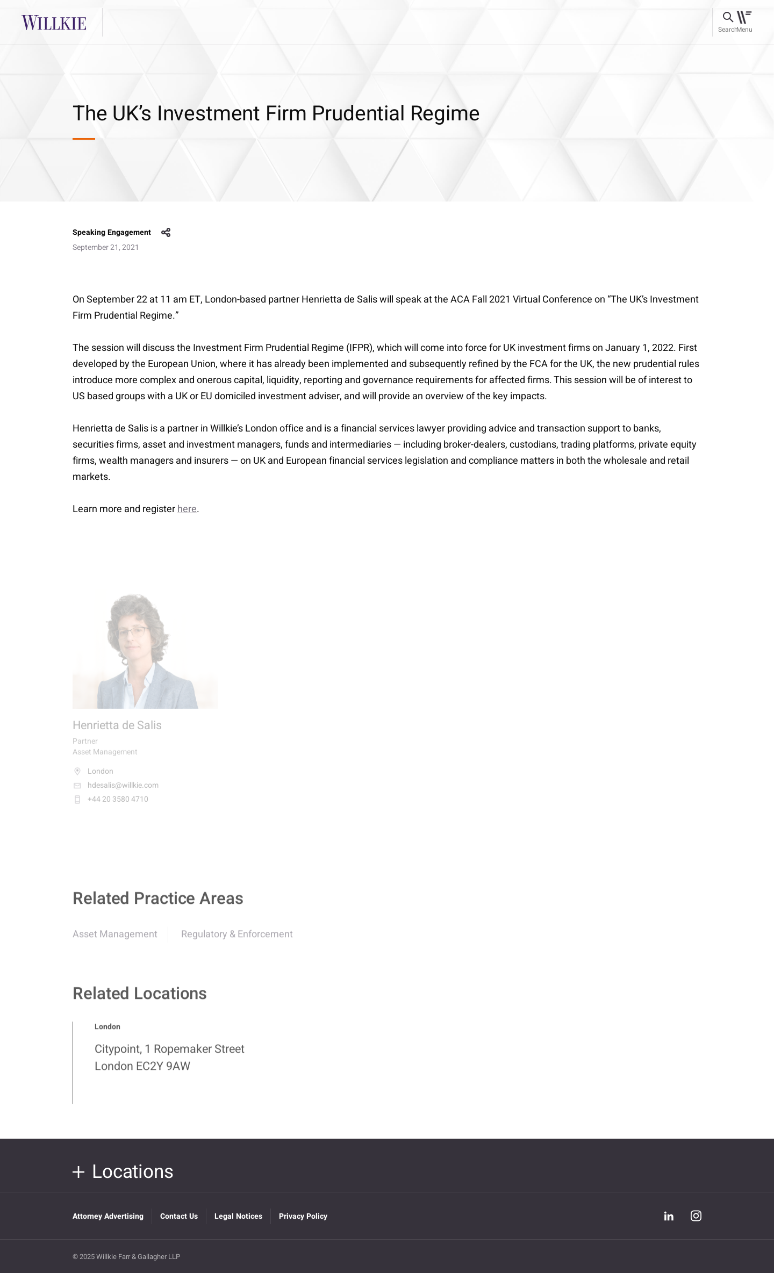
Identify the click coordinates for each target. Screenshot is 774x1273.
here (187, 509)
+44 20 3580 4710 (110, 806)
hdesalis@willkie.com (116, 792)
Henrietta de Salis (117, 732)
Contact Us (179, 1216)
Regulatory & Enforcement (237, 940)
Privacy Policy (303, 1216)
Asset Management (115, 940)
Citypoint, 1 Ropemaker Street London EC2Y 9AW (170, 1064)
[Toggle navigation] (744, 22)
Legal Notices (238, 1216)
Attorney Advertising (108, 1216)
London (93, 778)
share (166, 233)
